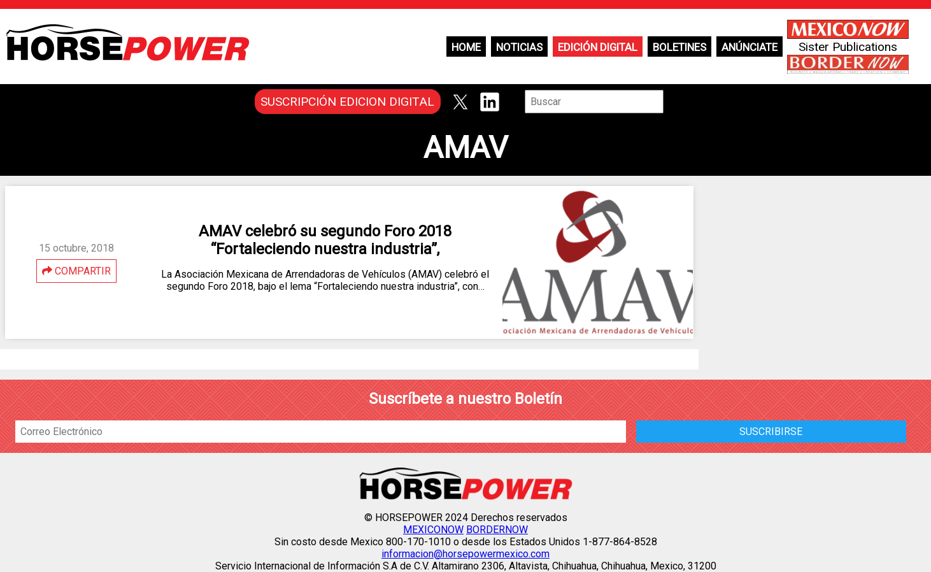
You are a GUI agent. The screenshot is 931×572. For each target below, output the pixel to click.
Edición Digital (597, 47)
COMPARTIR (76, 271)
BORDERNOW (497, 530)
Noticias (519, 47)
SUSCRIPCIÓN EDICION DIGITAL (347, 101)
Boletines (679, 47)
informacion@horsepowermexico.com (465, 554)
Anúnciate (749, 47)
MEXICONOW (433, 530)
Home (466, 47)
